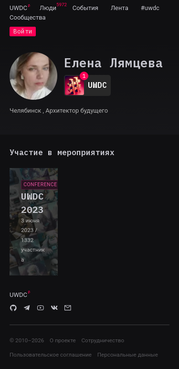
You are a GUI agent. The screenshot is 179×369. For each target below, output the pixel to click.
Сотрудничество (102, 340)
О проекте (63, 340)
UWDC (18, 7)
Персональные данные (127, 354)
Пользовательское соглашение (51, 354)
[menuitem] (18, 7)
